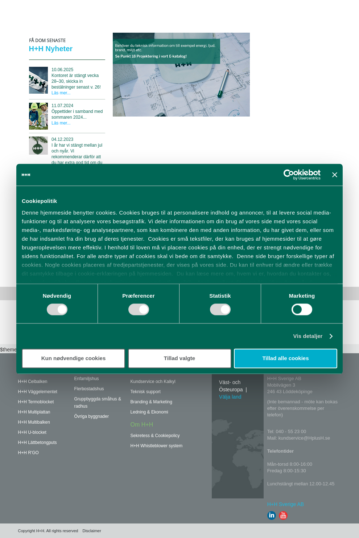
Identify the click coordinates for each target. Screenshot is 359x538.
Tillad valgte (179, 358)
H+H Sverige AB (285, 504)
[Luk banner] (334, 174)
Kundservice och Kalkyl (153, 381)
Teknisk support (146, 391)
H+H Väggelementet (37, 391)
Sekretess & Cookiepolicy (155, 435)
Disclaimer (91, 531)
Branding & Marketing (151, 401)
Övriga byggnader (91, 416)
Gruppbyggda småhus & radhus (97, 402)
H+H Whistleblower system (157, 445)
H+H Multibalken (34, 422)
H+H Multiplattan (34, 412)
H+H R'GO (28, 452)
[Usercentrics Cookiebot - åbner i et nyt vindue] (289, 174)
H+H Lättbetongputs (37, 442)
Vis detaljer (308, 336)
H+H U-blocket (32, 432)
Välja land (230, 397)
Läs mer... (61, 92)
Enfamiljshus (86, 378)
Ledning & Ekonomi (149, 412)
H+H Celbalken (33, 381)
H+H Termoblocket (36, 401)
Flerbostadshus (89, 388)
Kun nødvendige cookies (73, 358)
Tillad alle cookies (285, 358)
